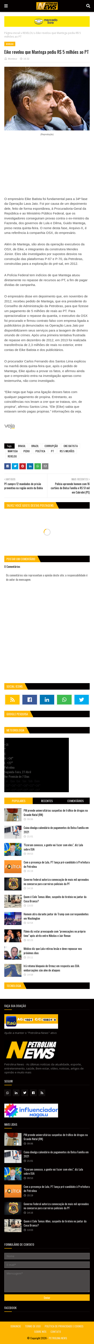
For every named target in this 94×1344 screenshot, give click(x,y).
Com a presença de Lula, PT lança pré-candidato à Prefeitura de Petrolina (57, 864)
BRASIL (22, 446)
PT (52, 451)
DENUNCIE (16, 1326)
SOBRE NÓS (40, 1331)
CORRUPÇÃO (51, 446)
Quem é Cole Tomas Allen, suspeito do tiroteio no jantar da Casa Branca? (55, 899)
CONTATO (56, 1331)
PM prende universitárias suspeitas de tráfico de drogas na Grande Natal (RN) (56, 812)
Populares (18, 800)
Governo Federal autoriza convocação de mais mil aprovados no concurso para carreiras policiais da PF (56, 881)
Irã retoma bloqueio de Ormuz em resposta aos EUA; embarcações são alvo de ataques (52, 968)
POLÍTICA (40, 451)
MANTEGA (13, 451)
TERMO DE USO (33, 1326)
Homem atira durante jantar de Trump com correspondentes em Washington (56, 916)
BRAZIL (35, 446)
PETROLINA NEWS (58, 1338)
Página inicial (12, 33)
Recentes (47, 800)
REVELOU (28, 33)
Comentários (75, 800)
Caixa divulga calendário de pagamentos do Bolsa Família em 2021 (56, 829)
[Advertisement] (47, 163)
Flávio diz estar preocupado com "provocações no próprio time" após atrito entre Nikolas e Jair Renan (55, 933)
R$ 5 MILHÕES (67, 451)
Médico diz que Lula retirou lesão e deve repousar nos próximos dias (53, 950)
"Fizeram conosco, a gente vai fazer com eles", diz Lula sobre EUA (53, 847)
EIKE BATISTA (71, 446)
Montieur (12, 58)
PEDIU (26, 451)
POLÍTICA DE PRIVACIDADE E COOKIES (64, 1326)
